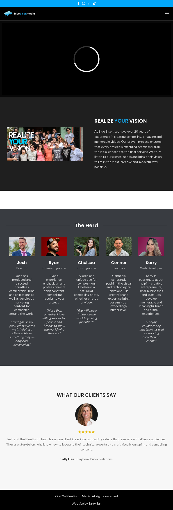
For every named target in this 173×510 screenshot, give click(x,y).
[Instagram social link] (83, 3)
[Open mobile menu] (167, 13)
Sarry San (95, 503)
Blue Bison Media (78, 496)
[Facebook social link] (78, 3)
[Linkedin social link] (89, 3)
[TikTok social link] (94, 3)
